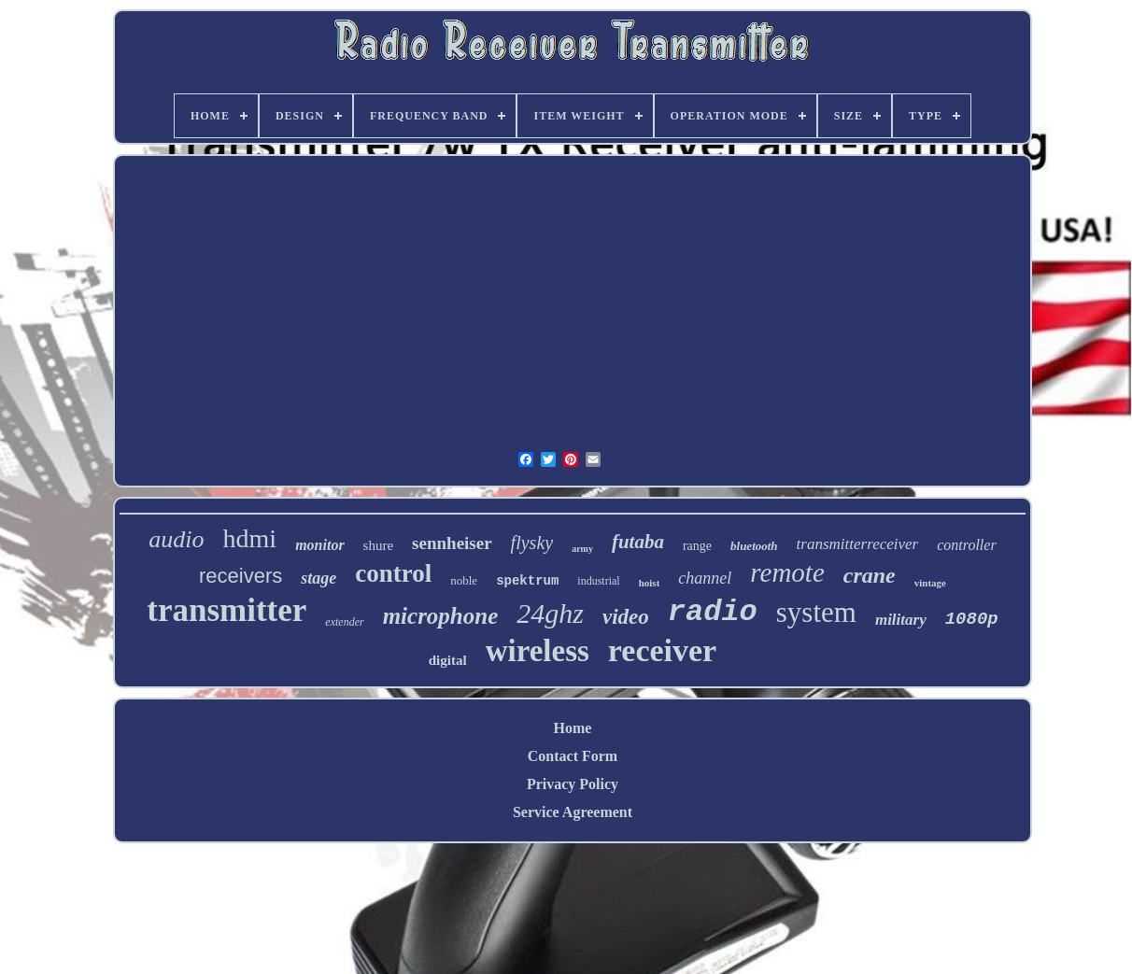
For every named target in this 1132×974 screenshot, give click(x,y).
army (582, 548)
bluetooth (754, 546)
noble (463, 580)
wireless (537, 651)
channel (704, 578)
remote (787, 572)
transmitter (226, 610)
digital (448, 660)
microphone (441, 615)
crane (869, 575)
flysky (532, 542)
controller (966, 545)
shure (378, 545)
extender (344, 621)
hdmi (250, 538)
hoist (649, 582)
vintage (930, 582)
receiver (662, 650)
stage (318, 578)
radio (712, 612)
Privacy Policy (572, 784)
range (697, 546)
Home (573, 728)
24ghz (550, 613)
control (393, 573)
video (625, 616)
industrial (598, 580)
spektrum (527, 580)
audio (176, 539)
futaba (638, 541)
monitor (319, 545)
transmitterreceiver (858, 544)
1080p (971, 619)
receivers (240, 575)
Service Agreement (572, 812)
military (901, 619)
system (816, 612)
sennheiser (452, 543)
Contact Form (572, 756)
